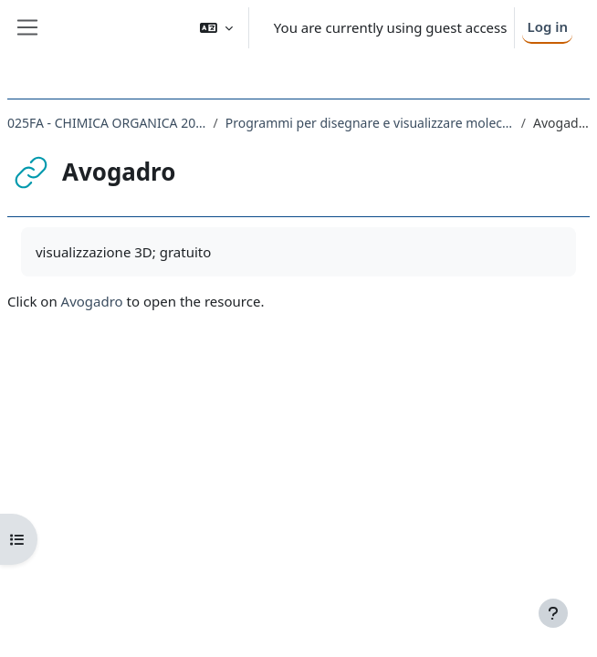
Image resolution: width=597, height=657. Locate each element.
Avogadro (92, 301)
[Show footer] (553, 613)
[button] (216, 28)
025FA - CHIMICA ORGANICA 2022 (106, 122)
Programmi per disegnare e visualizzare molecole (369, 122)
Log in (547, 26)
